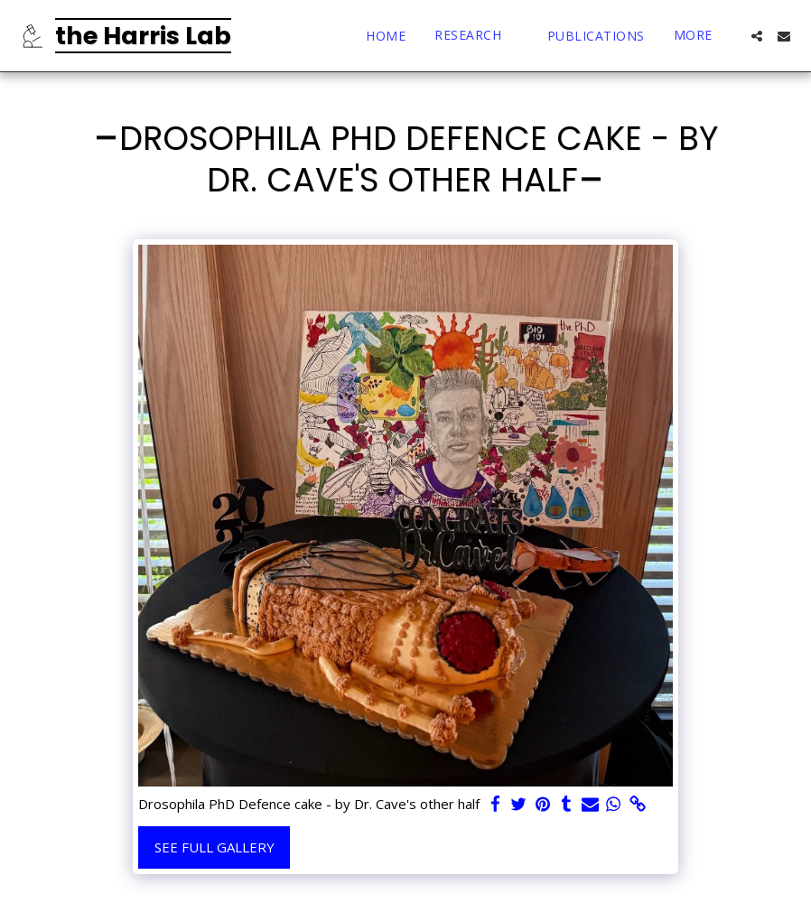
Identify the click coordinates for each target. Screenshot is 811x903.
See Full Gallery (214, 847)
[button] (476, 36)
